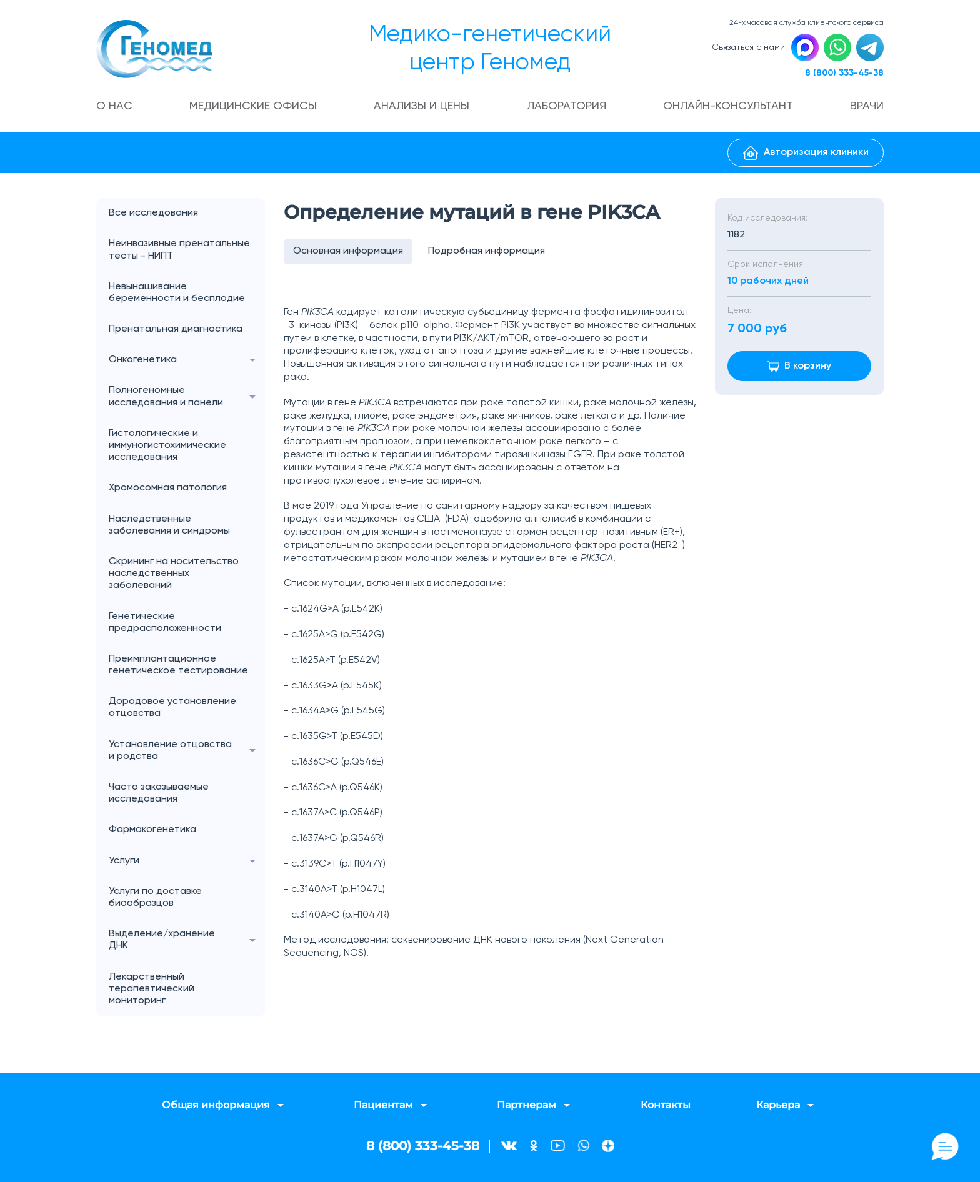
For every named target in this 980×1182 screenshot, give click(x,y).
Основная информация (348, 251)
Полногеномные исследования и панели (187, 396)
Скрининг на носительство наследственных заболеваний (174, 573)
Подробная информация (486, 251)
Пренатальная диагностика (175, 329)
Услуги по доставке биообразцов (155, 897)
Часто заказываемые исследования (159, 793)
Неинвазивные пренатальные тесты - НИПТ (179, 250)
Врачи (867, 106)
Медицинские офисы (253, 106)
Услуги (187, 861)
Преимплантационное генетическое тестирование (178, 665)
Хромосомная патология (168, 488)
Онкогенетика (187, 360)
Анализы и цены (421, 106)
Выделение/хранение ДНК (187, 940)
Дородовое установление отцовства (172, 707)
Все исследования (153, 213)
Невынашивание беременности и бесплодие (177, 293)
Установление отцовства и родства (187, 751)
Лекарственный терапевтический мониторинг (151, 989)
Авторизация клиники (806, 153)
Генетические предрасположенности (165, 622)
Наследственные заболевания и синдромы (169, 525)
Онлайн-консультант (728, 106)
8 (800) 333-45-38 (844, 73)
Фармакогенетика (152, 830)
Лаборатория (566, 106)
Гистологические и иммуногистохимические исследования (167, 445)
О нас (114, 106)
